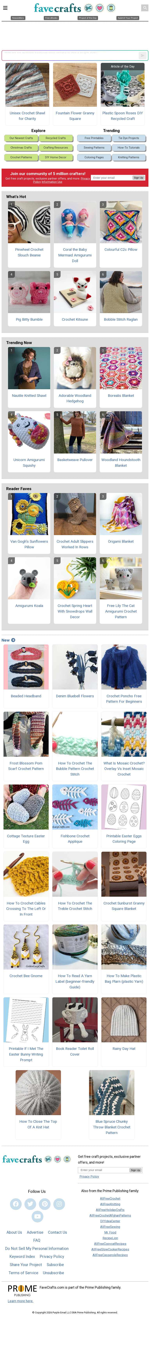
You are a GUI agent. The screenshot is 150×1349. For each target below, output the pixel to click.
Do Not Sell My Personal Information (37, 1248)
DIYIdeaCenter (110, 1221)
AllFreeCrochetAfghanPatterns (110, 1215)
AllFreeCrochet (110, 1198)
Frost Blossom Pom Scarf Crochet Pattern (26, 766)
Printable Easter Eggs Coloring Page (124, 839)
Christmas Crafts (21, 147)
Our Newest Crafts (21, 138)
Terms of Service (23, 1273)
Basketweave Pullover (75, 460)
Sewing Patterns (94, 147)
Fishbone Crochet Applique (75, 839)
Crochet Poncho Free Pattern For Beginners (124, 699)
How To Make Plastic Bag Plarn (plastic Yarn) (124, 979)
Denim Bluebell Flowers (75, 696)
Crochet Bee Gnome (26, 976)
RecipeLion (110, 1238)
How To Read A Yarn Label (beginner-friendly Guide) (74, 981)
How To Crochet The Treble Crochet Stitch (75, 906)
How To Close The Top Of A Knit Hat (38, 1124)
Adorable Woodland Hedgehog (75, 398)
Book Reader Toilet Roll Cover (75, 1051)
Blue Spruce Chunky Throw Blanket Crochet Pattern (111, 1127)
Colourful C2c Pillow (120, 249)
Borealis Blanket (121, 395)
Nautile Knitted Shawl (29, 395)
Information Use (52, 182)
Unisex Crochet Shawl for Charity (27, 116)
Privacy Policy (52, 1256)
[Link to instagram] (59, 1204)
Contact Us (57, 1232)
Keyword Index (22, 1256)
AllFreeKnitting (110, 1204)
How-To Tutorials (129, 147)
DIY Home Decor (55, 157)
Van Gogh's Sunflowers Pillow (29, 544)
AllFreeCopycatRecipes (110, 1244)
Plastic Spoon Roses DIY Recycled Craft (122, 116)
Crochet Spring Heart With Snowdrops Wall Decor (75, 611)
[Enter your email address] (104, 1170)
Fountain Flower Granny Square (75, 116)
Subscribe (55, 1264)
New (8, 640)
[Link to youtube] (37, 1216)
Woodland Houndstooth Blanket (120, 463)
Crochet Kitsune (75, 319)
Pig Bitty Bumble (29, 319)
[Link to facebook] (16, 1204)
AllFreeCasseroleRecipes (110, 1255)
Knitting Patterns (128, 157)
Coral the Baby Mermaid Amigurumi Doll (75, 255)
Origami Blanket (121, 541)
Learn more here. (20, 1301)
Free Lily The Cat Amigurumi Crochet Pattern (121, 611)
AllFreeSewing (110, 1227)
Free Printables (94, 138)
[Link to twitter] (30, 1204)
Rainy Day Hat (123, 1048)
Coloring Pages (94, 157)
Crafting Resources (56, 147)
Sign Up (138, 177)
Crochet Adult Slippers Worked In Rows (75, 544)
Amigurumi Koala (29, 605)
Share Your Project (26, 1264)
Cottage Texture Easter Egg (26, 839)
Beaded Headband (26, 696)
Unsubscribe (53, 1273)
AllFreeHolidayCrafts (110, 1210)
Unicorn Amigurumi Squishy (29, 463)
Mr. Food (110, 1232)
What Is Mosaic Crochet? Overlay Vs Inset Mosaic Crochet (124, 769)
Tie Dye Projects (128, 138)
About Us (14, 1232)
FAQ (36, 1240)
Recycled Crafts (56, 138)
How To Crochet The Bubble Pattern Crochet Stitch (75, 769)
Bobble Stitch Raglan (121, 319)
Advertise (35, 1232)
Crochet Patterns (21, 157)
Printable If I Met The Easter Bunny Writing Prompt (26, 1054)
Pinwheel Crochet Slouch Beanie (29, 252)
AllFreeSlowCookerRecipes (110, 1249)
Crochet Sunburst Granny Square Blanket (124, 906)
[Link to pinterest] (45, 1204)
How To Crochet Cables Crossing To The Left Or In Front (26, 909)
